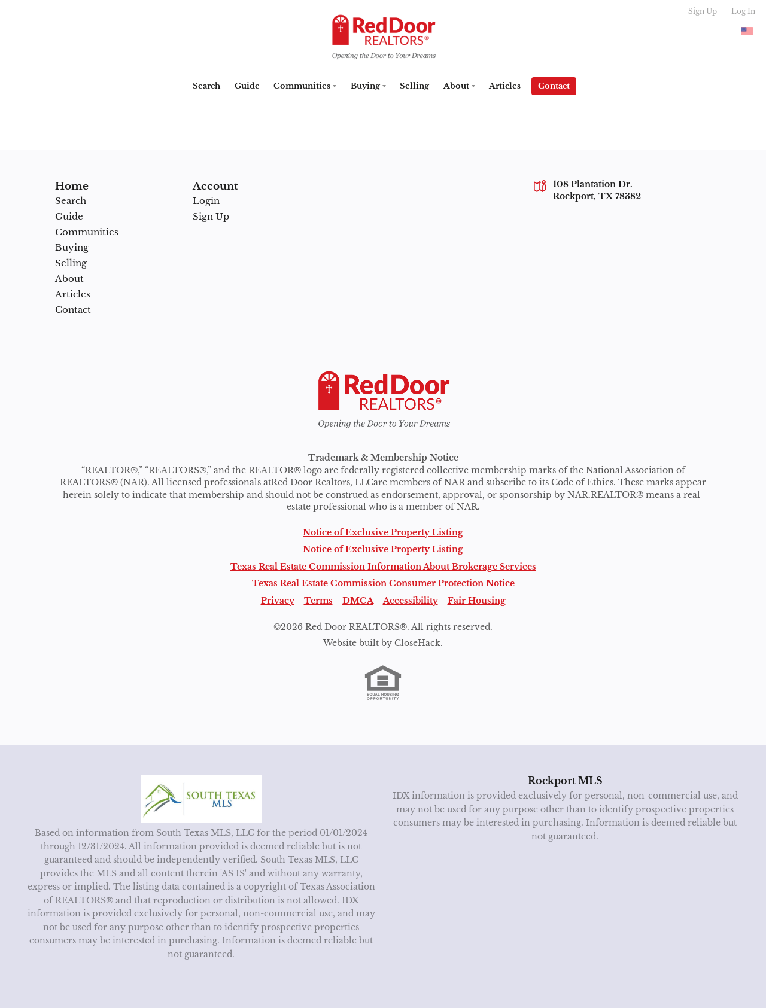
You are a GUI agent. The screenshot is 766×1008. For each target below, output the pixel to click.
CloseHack (417, 642)
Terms (318, 600)
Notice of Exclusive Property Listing (383, 531)
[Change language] (746, 31)
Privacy (277, 600)
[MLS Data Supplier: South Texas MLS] (201, 798)
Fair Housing (477, 600)
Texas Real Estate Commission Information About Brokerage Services (383, 566)
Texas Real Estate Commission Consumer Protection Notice (383, 582)
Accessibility (410, 600)
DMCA (357, 600)
